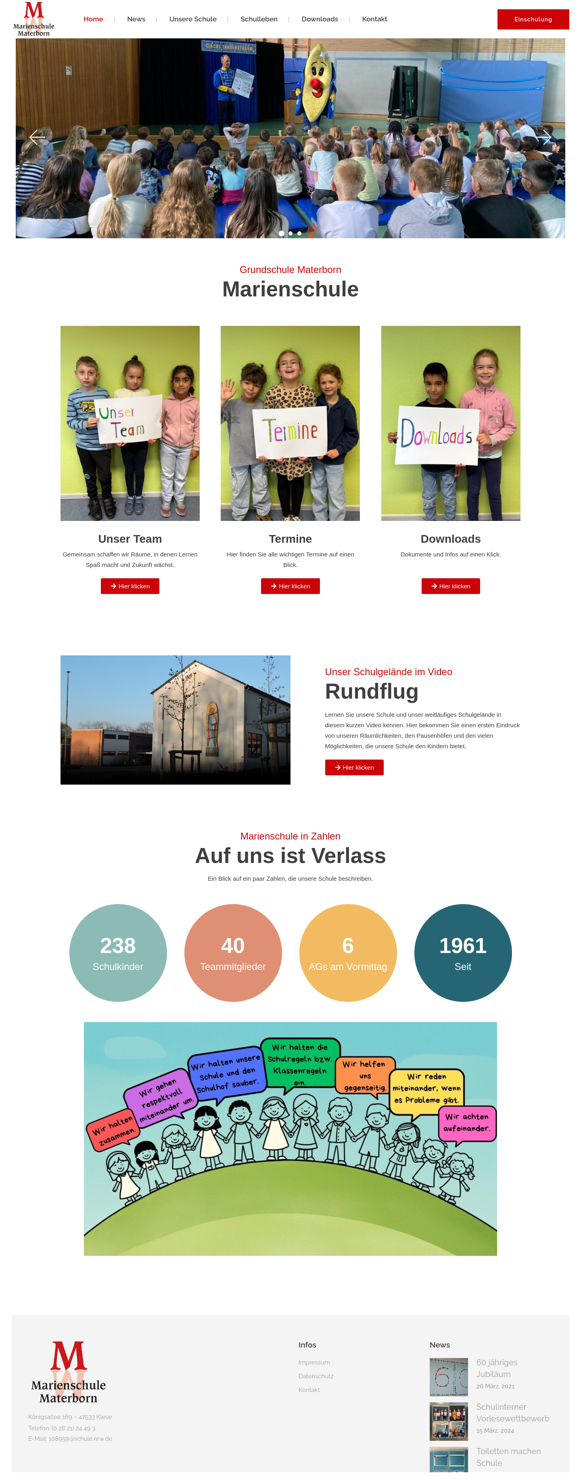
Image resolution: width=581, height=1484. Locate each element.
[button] (37, 127)
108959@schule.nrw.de (81, 1422)
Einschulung (533, 19)
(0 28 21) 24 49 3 (73, 1412)
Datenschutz (316, 1360)
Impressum (314, 1346)
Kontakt (309, 1373)
